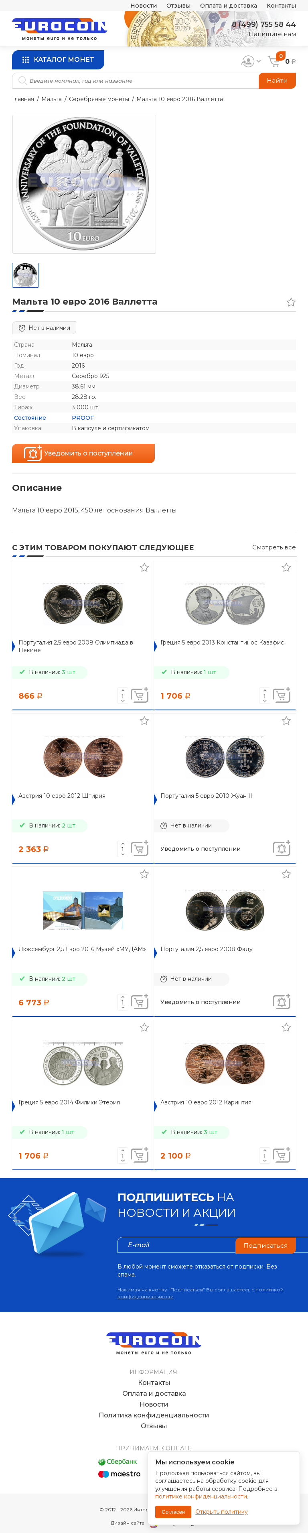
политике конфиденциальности (201, 1496)
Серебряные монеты (99, 99)
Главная (23, 99)
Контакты (280, 6)
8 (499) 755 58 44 (262, 24)
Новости (136, 6)
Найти (277, 80)
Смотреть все (274, 547)
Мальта (51, 99)
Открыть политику (221, 1511)
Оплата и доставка (225, 6)
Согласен (173, 1512)
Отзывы (172, 6)
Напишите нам (272, 34)
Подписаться (265, 1244)
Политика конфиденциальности (154, 1407)
